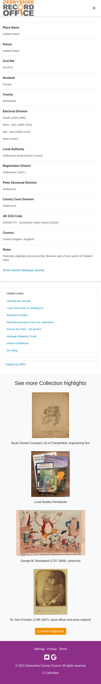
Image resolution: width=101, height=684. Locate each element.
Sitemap (39, 649)
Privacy (52, 649)
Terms (63, 649)
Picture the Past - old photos (24, 329)
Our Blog (12, 350)
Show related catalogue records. (24, 270)
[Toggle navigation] (94, 8)
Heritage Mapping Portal (21, 336)
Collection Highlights (50, 631)
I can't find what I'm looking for (25, 308)
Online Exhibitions (18, 343)
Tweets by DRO (15, 364)
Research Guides (17, 315)
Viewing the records (19, 300)
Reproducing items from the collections (30, 322)
